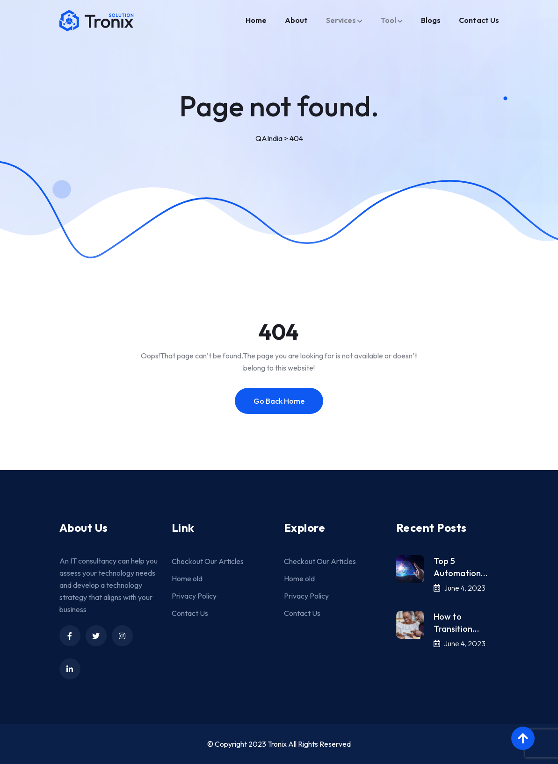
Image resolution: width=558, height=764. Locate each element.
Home (256, 20)
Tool (388, 20)
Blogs (431, 20)
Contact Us (479, 20)
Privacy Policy (194, 595)
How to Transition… (456, 622)
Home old (187, 578)
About (296, 20)
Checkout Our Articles (208, 561)
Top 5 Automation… (460, 567)
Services (341, 20)
